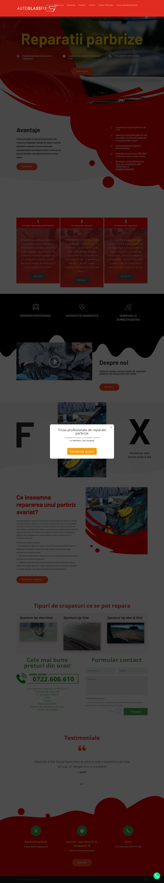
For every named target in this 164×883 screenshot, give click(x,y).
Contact (49, 11)
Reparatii (71, 5)
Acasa (48, 5)
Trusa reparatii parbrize (127, 5)
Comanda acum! (82, 451)
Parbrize (82, 5)
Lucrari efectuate (105, 5)
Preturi (92, 5)
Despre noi (59, 5)
